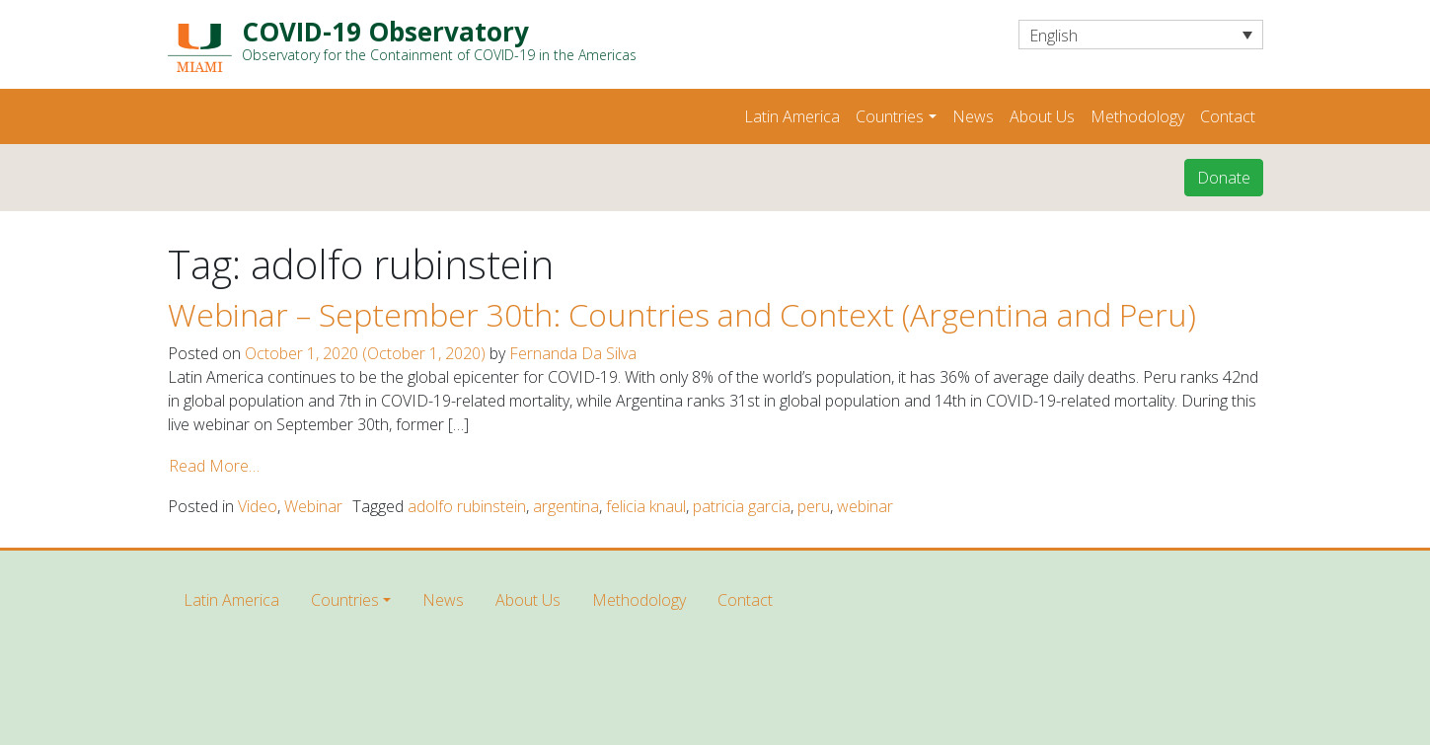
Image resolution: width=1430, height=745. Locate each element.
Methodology (1137, 116)
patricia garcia (741, 506)
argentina (566, 506)
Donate (1223, 177)
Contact (1227, 116)
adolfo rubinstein (467, 506)
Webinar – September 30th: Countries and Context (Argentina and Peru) (682, 314)
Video (257, 506)
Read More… (214, 466)
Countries (890, 116)
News (973, 116)
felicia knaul (646, 506)
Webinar (313, 506)
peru (813, 506)
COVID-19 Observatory (439, 40)
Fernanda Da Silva (573, 353)
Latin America (792, 116)
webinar (865, 506)
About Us (1042, 116)
